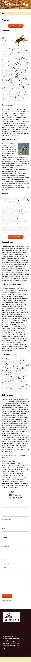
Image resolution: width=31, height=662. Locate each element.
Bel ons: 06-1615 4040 (16, 25)
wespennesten (6, 111)
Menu (3, 13)
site (7, 457)
